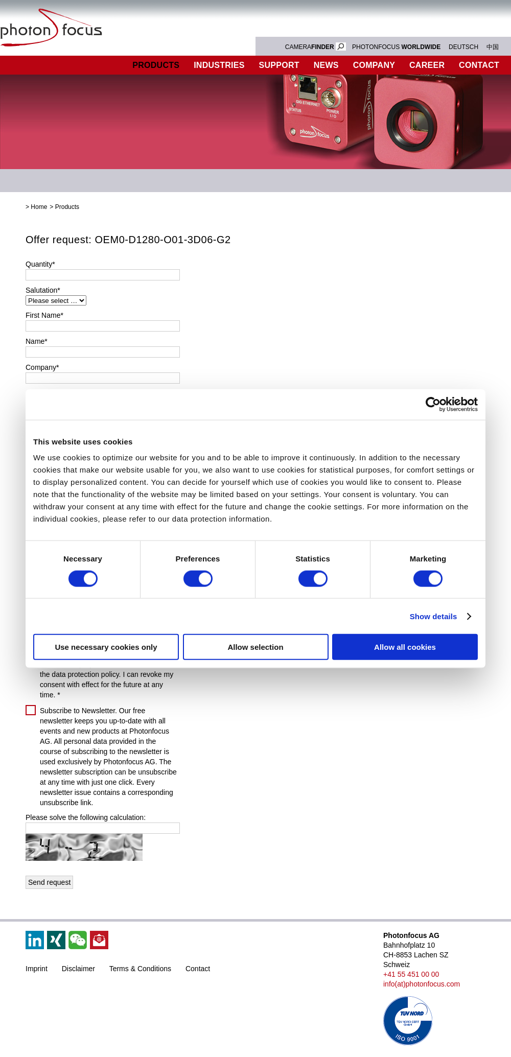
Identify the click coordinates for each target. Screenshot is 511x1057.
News (326, 65)
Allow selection (255, 647)
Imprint (37, 969)
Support (279, 65)
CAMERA (315, 47)
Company (374, 65)
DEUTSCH (463, 47)
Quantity (40, 264)
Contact (197, 969)
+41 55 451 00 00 (411, 974)
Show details (433, 616)
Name (37, 341)
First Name (44, 315)
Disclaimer (78, 969)
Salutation (43, 290)
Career (427, 65)
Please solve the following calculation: (86, 817)
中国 (492, 47)
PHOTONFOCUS (396, 47)
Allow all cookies (405, 647)
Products (155, 65)
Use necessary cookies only (106, 647)
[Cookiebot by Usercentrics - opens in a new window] (433, 404)
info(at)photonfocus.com (421, 984)
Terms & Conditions (140, 969)
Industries (219, 65)
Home (39, 206)
